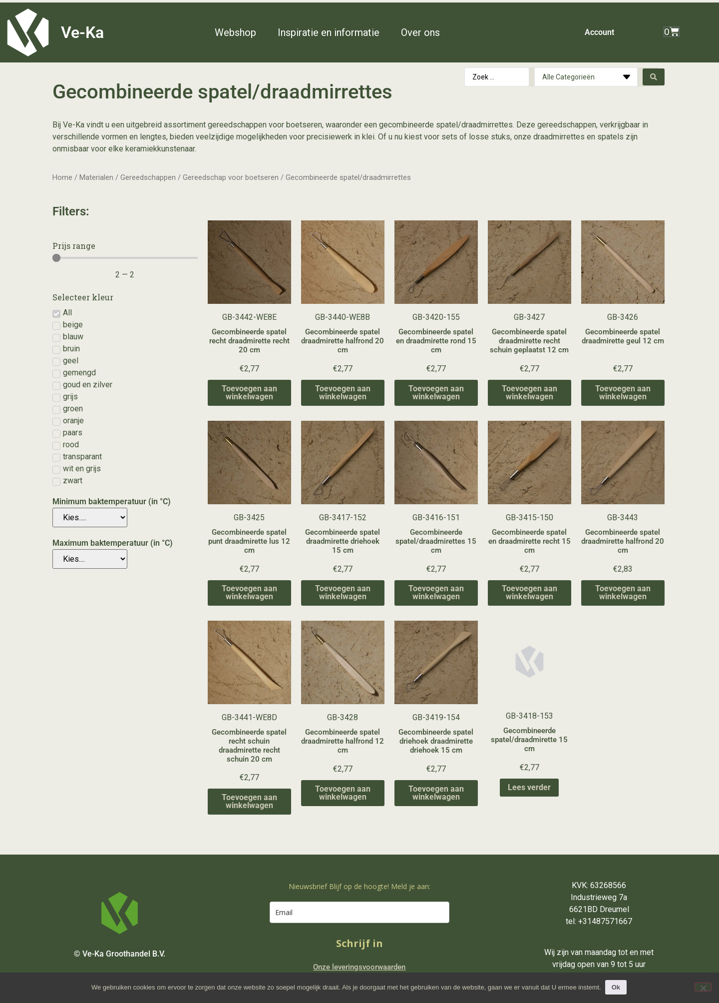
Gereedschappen (148, 177)
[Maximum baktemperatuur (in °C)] (89, 559)
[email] (359, 912)
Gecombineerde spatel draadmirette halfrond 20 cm (342, 340)
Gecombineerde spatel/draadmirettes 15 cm (435, 541)
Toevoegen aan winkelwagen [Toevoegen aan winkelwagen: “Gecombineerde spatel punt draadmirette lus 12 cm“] (249, 592)
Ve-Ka (82, 32)
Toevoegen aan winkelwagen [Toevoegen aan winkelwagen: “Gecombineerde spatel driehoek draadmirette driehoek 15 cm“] (436, 793)
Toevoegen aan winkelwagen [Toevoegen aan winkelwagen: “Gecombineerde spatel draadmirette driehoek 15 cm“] (342, 592)
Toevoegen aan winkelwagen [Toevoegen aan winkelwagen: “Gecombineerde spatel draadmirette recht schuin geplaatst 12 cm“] (529, 392)
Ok (617, 987)
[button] (241, 32)
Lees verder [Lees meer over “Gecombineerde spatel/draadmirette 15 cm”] (529, 787)
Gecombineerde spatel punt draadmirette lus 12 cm (249, 541)
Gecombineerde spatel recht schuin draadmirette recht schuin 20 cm (249, 746)
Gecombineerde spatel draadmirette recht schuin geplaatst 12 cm (529, 340)
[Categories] (586, 76)
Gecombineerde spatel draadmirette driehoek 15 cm (342, 541)
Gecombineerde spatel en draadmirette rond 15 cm (436, 340)
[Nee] (703, 987)
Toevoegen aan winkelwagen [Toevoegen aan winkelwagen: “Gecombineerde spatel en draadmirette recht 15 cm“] (529, 592)
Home (62, 177)
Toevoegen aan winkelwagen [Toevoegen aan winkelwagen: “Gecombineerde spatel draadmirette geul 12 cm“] (623, 392)
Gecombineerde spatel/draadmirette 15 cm (529, 739)
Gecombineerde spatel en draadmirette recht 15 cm (529, 541)
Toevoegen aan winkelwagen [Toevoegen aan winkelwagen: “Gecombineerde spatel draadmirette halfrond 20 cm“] (342, 392)
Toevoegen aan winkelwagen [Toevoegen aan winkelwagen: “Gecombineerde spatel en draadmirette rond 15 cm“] (436, 392)
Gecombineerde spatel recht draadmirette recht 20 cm (249, 340)
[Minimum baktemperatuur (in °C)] (89, 517)
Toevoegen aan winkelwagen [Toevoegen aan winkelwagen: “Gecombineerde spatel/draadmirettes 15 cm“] (436, 592)
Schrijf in (359, 943)
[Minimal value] (125, 258)
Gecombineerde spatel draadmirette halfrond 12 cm (342, 741)
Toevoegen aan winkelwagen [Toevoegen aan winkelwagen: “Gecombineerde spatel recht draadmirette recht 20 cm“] (249, 392)
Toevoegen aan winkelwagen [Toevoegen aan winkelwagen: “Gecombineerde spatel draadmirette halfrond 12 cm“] (342, 793)
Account (599, 32)
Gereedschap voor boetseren (231, 177)
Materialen (96, 177)
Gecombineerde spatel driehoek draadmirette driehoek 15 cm (435, 741)
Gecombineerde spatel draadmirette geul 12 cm (623, 336)
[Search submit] (654, 76)
